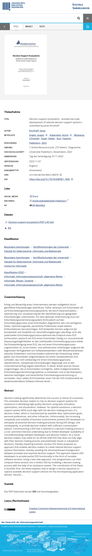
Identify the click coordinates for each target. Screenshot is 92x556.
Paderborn (34, 142)
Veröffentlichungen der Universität (51, 247)
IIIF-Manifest (38, 205)
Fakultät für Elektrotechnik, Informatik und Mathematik (32, 251)
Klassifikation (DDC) (14, 272)
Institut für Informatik (15, 265)
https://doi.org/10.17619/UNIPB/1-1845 (49, 179)
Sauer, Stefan (48, 138)
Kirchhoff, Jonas (37, 130)
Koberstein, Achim (59, 135)
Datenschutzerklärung (58, 526)
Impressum (42, 526)
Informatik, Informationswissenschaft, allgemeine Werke (33, 276)
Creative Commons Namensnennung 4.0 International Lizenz (57, 510)
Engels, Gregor (36, 135)
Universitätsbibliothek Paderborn (21, 526)
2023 (44, 142)
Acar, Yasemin (64, 138)
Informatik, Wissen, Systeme (18, 280)
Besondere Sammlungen (17, 247)
